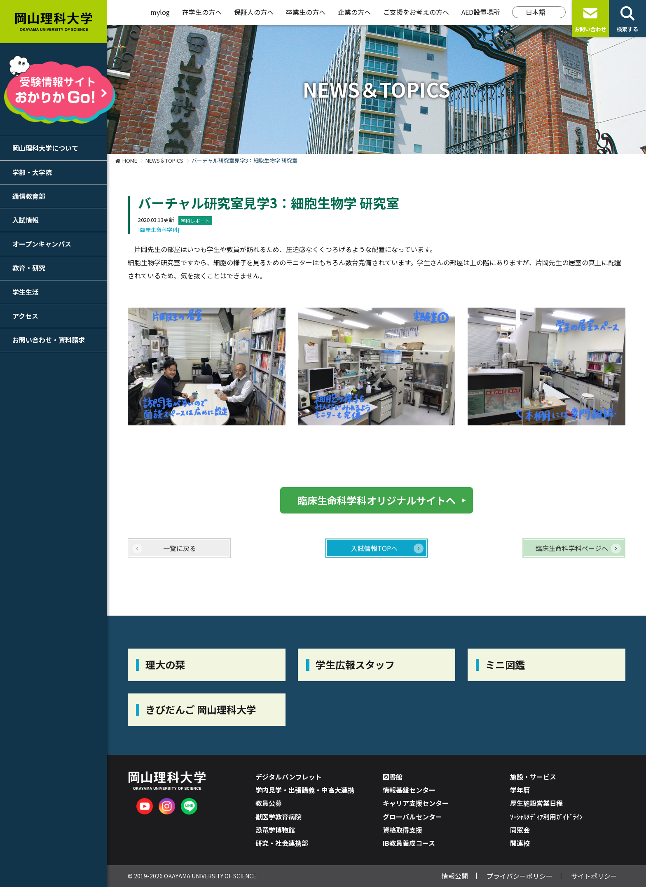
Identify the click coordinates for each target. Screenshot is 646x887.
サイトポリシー (594, 876)
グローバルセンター (412, 817)
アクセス (25, 316)
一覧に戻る (179, 548)
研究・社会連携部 (281, 843)
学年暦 (520, 790)
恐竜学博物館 (275, 830)
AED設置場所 (480, 12)
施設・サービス (533, 777)
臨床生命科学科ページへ (572, 548)
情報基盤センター (409, 790)
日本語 (535, 12)
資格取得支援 (402, 830)
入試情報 (25, 220)
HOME (129, 160)
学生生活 (25, 292)
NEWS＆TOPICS (164, 160)
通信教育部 (28, 196)
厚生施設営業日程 (536, 803)
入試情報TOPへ (374, 548)
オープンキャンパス (41, 244)
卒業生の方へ (305, 12)
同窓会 (520, 830)
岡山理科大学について (45, 148)
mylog (160, 12)
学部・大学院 (32, 172)
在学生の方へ (202, 12)
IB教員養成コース (409, 843)
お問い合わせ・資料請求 (48, 340)
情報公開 (455, 876)
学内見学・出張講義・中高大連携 (304, 790)
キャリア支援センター (416, 803)
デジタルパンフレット (288, 777)
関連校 (520, 843)
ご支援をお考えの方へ (416, 12)
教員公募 (268, 803)
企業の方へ (354, 12)
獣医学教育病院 (278, 817)
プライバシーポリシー (519, 876)
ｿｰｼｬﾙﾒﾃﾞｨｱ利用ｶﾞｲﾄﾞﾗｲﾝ (546, 817)
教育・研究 (28, 268)
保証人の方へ (254, 12)
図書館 (393, 777)
